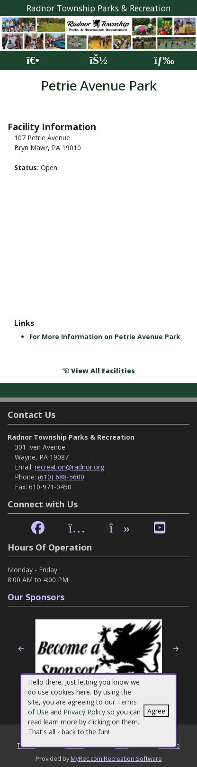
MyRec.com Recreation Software (116, 758)
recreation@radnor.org (69, 466)
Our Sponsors (36, 597)
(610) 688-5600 (61, 476)
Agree (156, 710)
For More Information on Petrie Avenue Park (104, 336)
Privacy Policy (84, 711)
